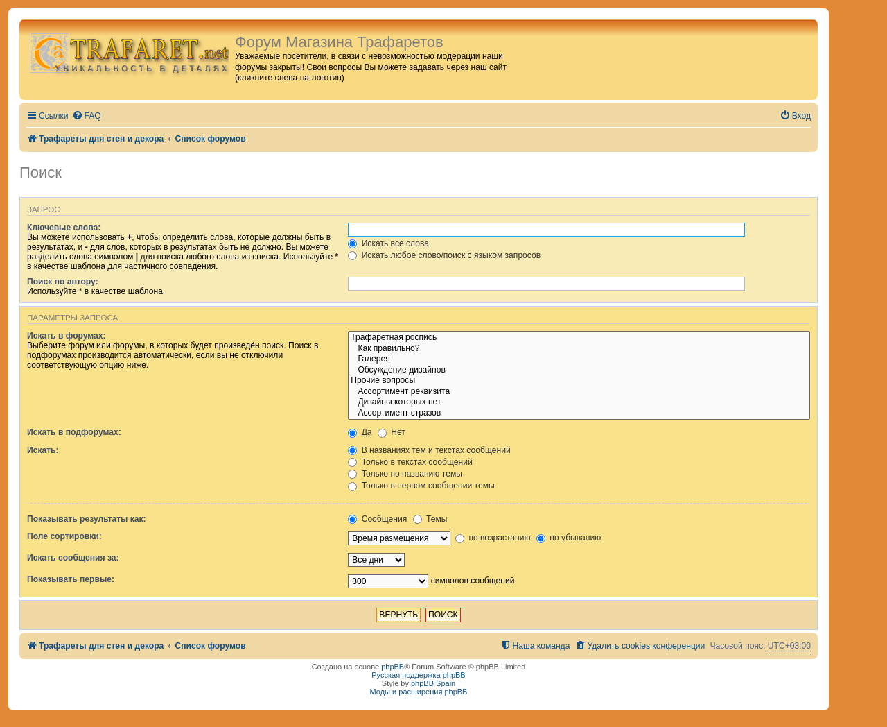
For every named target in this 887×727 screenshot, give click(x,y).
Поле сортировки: (64, 536)
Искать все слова (388, 243)
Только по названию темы (405, 474)
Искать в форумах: (66, 336)
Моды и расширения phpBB (419, 691)
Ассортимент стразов (579, 413)
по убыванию (568, 537)
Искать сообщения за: (73, 558)
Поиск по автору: (62, 281)
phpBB (392, 666)
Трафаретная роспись (579, 337)
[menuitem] (86, 116)
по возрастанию (493, 537)
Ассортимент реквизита (579, 391)
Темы (430, 519)
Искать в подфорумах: (74, 432)
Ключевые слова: (63, 227)
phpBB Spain (433, 683)
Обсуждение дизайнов (579, 370)
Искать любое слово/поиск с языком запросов (444, 255)
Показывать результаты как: (86, 519)
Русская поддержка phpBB (418, 675)
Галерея (579, 359)
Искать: (43, 450)
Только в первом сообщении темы (421, 485)
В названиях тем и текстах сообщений (429, 450)
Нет (391, 432)
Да (359, 432)
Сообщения (377, 519)
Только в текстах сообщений (410, 462)
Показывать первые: (70, 579)
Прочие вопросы (579, 380)
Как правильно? (579, 348)
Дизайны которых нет (579, 402)
